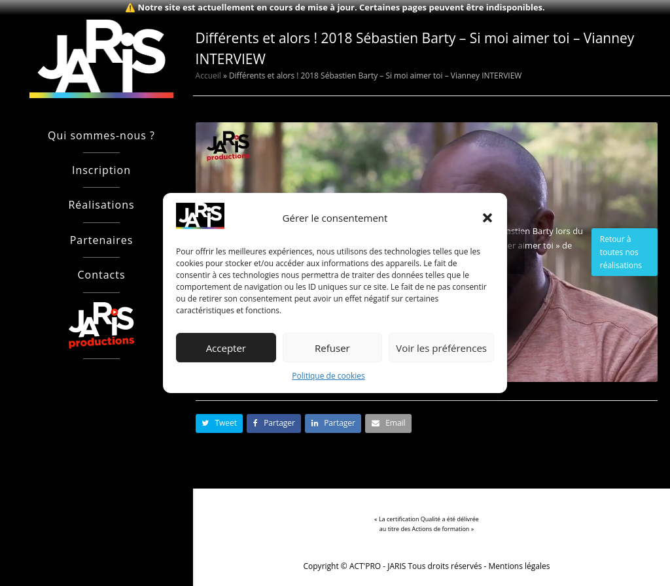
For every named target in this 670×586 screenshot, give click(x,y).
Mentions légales (519, 566)
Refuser (332, 347)
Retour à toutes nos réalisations (621, 252)
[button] (487, 217)
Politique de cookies (328, 376)
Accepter (226, 347)
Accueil (208, 75)
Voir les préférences (441, 347)
